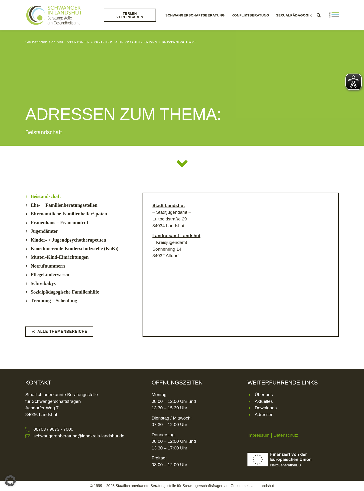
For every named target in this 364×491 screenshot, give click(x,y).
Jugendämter (44, 231)
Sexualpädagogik (294, 15)
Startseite (78, 42)
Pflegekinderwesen (50, 274)
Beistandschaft (46, 196)
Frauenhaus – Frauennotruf (59, 222)
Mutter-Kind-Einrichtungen (60, 257)
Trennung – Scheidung (54, 300)
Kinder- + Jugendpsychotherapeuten (68, 239)
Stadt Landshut (168, 205)
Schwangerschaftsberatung (195, 15)
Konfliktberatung (250, 15)
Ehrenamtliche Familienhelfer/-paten (69, 213)
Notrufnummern (48, 265)
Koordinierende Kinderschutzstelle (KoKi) (75, 248)
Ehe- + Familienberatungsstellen (64, 205)
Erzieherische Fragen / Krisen (125, 42)
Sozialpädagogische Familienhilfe (65, 291)
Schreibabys (43, 283)
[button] (318, 15)
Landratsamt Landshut (176, 235)
